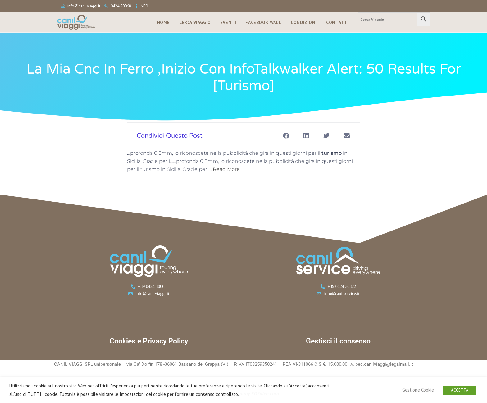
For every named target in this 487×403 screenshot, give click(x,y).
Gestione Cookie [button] (418, 390)
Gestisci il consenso (338, 341)
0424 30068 (121, 6)
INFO (144, 6)
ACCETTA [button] (459, 390)
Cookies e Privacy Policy (149, 341)
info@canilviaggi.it (83, 6)
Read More (226, 169)
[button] (286, 136)
